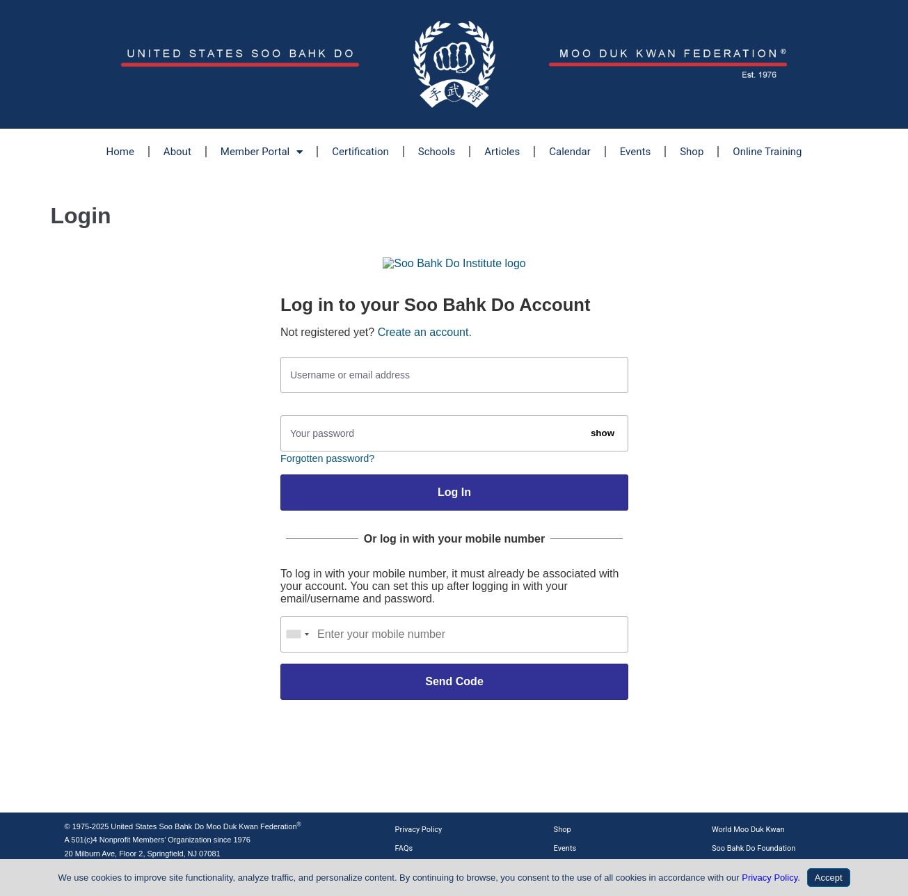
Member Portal (262, 152)
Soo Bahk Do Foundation (753, 848)
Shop (691, 151)
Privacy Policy (419, 829)
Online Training (767, 151)
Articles (502, 151)
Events (635, 151)
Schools (437, 151)
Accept (829, 877)
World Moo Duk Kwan (748, 829)
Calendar (570, 151)
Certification (360, 151)
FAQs (404, 848)
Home (120, 151)
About (177, 151)
